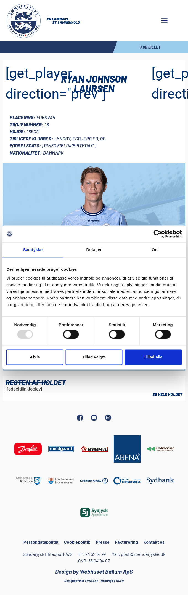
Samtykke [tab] (33, 249)
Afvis (35, 357)
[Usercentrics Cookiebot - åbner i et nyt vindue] (157, 234)
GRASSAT (91, 581)
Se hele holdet (167, 394)
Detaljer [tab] (94, 249)
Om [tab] (155, 249)
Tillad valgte (94, 357)
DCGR (120, 581)
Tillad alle (153, 357)
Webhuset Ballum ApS (106, 571)
